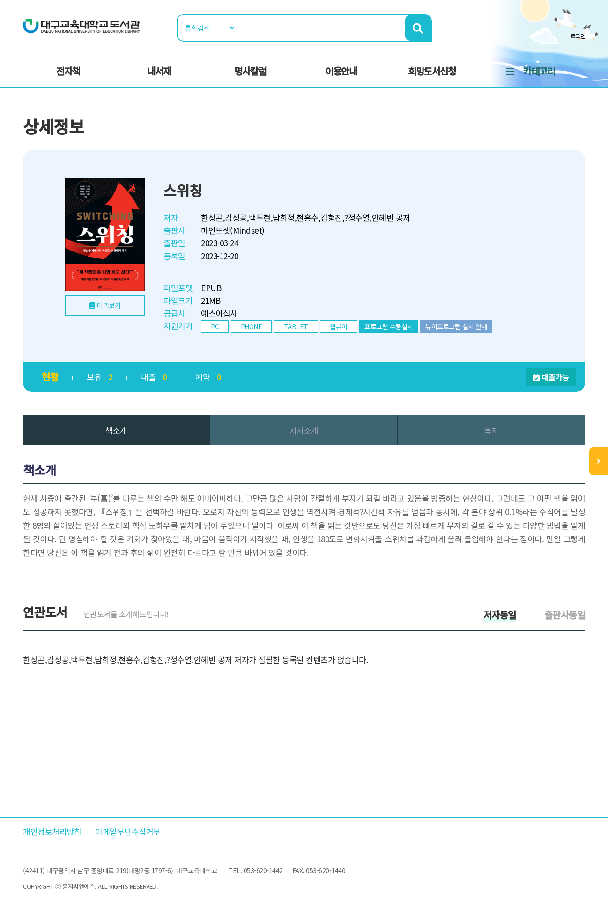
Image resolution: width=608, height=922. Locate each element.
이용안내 (341, 71)
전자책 (68, 71)
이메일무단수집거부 (128, 831)
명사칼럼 (250, 71)
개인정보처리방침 (52, 831)
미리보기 (108, 305)
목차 (491, 430)
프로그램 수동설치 (388, 326)
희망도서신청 (432, 71)
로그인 (578, 36)
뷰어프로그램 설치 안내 (456, 326)
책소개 (116, 430)
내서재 (159, 71)
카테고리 (539, 71)
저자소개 (304, 430)
